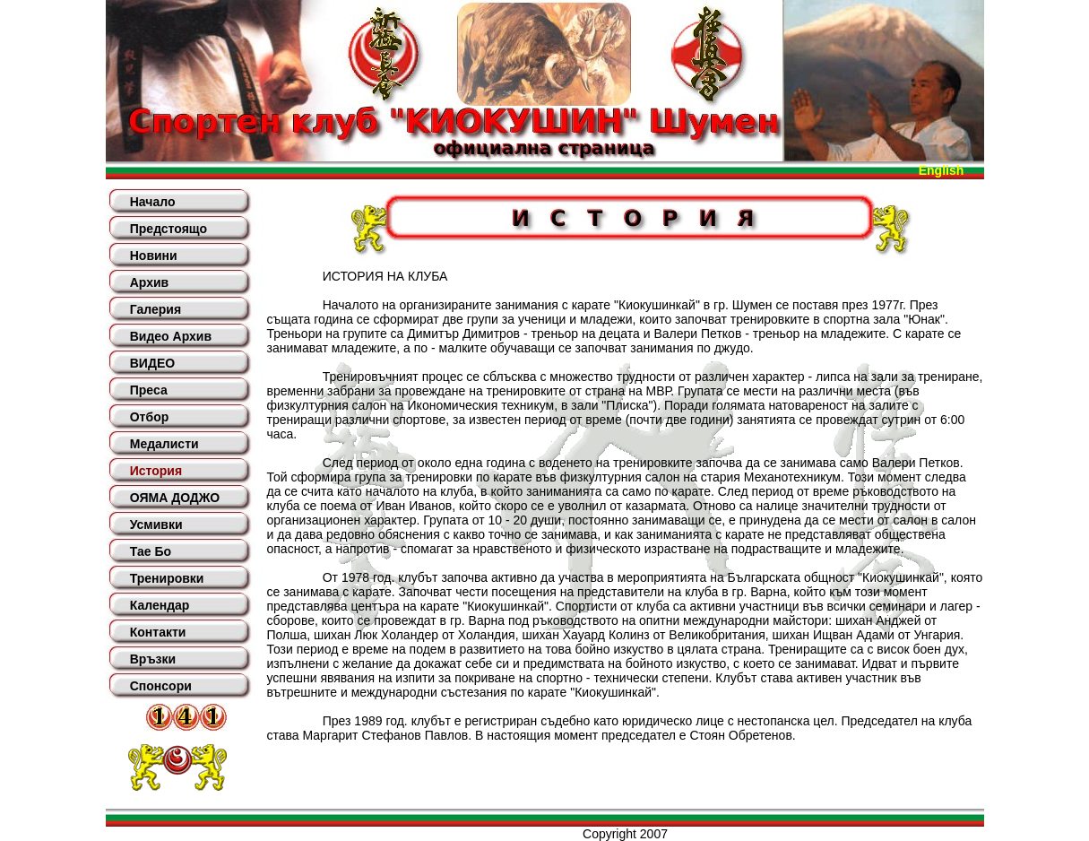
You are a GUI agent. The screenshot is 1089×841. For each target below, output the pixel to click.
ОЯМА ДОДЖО (175, 497)
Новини (153, 255)
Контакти (158, 632)
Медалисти (164, 444)
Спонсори (161, 686)
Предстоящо (168, 228)
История (156, 471)
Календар (160, 605)
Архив (149, 282)
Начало (153, 202)
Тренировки (167, 578)
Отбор (149, 417)
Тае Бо (150, 551)
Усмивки (156, 524)
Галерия (155, 309)
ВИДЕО (152, 363)
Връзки (153, 659)
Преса (149, 390)
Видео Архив (171, 336)
